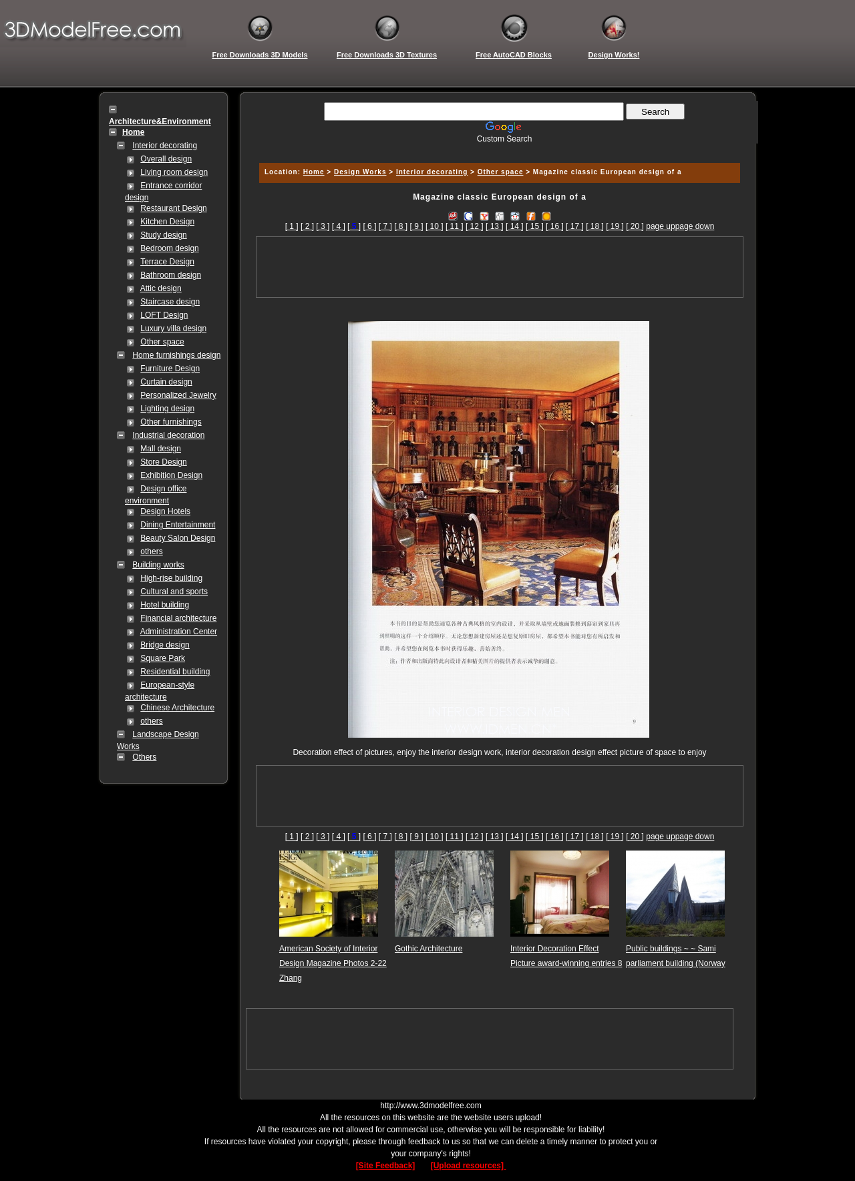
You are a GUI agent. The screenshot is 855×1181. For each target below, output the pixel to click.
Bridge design (164, 645)
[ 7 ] (385, 226)
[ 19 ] (615, 226)
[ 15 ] (535, 226)
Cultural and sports (174, 591)
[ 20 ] (635, 226)
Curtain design (166, 382)
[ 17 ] (575, 226)
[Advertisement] (497, 149)
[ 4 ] (338, 226)
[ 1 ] (292, 226)
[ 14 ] (515, 226)
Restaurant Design (173, 208)
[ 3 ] (322, 226)
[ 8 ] (400, 226)
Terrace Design (167, 261)
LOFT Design (164, 315)
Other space (162, 341)
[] (354, 226)
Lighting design (167, 408)
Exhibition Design (171, 475)
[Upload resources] (468, 1165)
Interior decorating (164, 145)
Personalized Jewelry (178, 395)
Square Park (162, 658)
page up (660, 226)
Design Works (360, 172)
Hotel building (164, 605)
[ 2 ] (307, 226)
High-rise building (171, 578)
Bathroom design (170, 275)
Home (314, 172)
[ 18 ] (595, 226)
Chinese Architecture (177, 707)
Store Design (163, 462)
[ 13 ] (495, 226)
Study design (163, 235)
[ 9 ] (416, 226)
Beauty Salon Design (177, 538)
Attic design (161, 288)
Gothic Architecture (428, 948)
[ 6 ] (369, 226)
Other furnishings (170, 422)
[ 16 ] (555, 226)
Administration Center (178, 631)
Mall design (160, 448)
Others (144, 757)
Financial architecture (178, 618)
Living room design (174, 172)
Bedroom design (169, 248)
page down (695, 226)
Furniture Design (170, 368)
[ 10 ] (434, 226)
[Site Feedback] (385, 1165)
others (151, 551)
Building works (158, 564)
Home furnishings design (176, 355)
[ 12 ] (475, 226)
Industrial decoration (168, 435)
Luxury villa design (173, 328)
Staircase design (170, 301)
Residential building (175, 671)
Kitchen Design (167, 221)
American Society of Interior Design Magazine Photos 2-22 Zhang (333, 963)
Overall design (166, 159)
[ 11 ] (455, 226)
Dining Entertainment (177, 524)
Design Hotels (165, 511)
